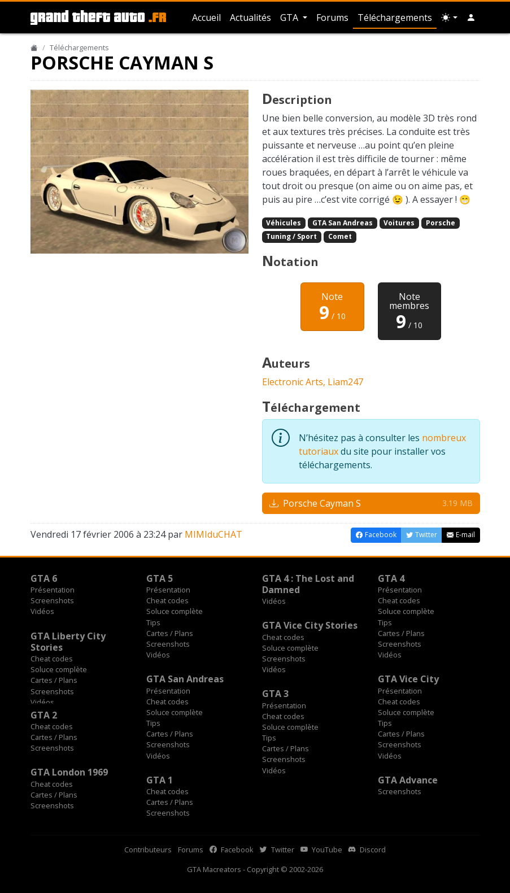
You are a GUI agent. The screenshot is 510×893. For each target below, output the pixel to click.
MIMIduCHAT (213, 534)
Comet (340, 236)
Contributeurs (148, 849)
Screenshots (52, 600)
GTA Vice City (408, 679)
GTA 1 (159, 780)
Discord (367, 849)
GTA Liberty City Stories (68, 642)
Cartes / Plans (169, 633)
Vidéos (42, 611)
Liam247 (345, 382)
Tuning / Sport (291, 236)
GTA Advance (408, 780)
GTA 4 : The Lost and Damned (308, 584)
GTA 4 (391, 578)
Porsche (440, 223)
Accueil (206, 17)
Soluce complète (174, 611)
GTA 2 (43, 715)
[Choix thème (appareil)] (449, 17)
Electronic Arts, (295, 382)
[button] (471, 17)
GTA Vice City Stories (310, 625)
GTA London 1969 (69, 772)
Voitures (399, 223)
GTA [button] (290, 17)
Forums (332, 17)
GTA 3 (275, 693)
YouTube (321, 849)
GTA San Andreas (342, 223)
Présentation (52, 590)
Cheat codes (167, 600)
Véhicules (283, 223)
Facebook (232, 849)
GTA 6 (43, 578)
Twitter (277, 849)
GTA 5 (159, 578)
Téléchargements (395, 17)
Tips (153, 622)
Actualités (250, 17)
